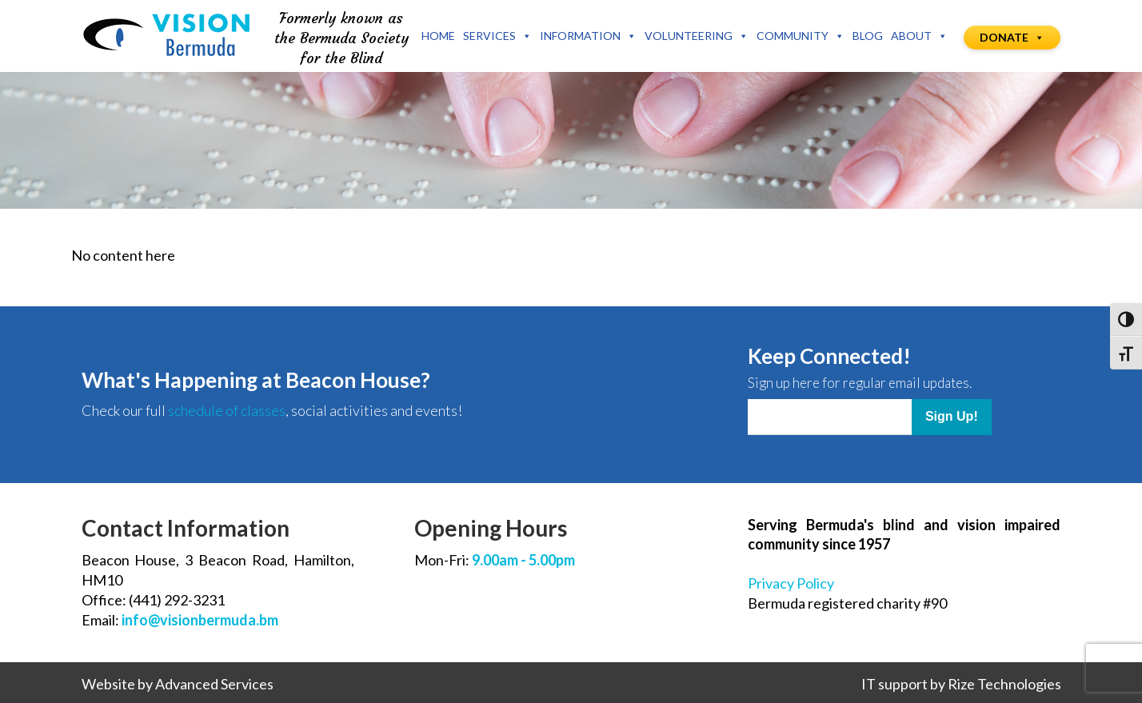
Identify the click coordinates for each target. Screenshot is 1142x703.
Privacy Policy (791, 583)
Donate (1012, 37)
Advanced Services (214, 684)
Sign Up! (951, 416)
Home (438, 35)
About (919, 36)
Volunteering (697, 36)
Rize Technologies (1004, 684)
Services (497, 36)
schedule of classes (227, 410)
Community (801, 36)
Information (588, 36)
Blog (868, 35)
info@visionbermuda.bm (200, 620)
